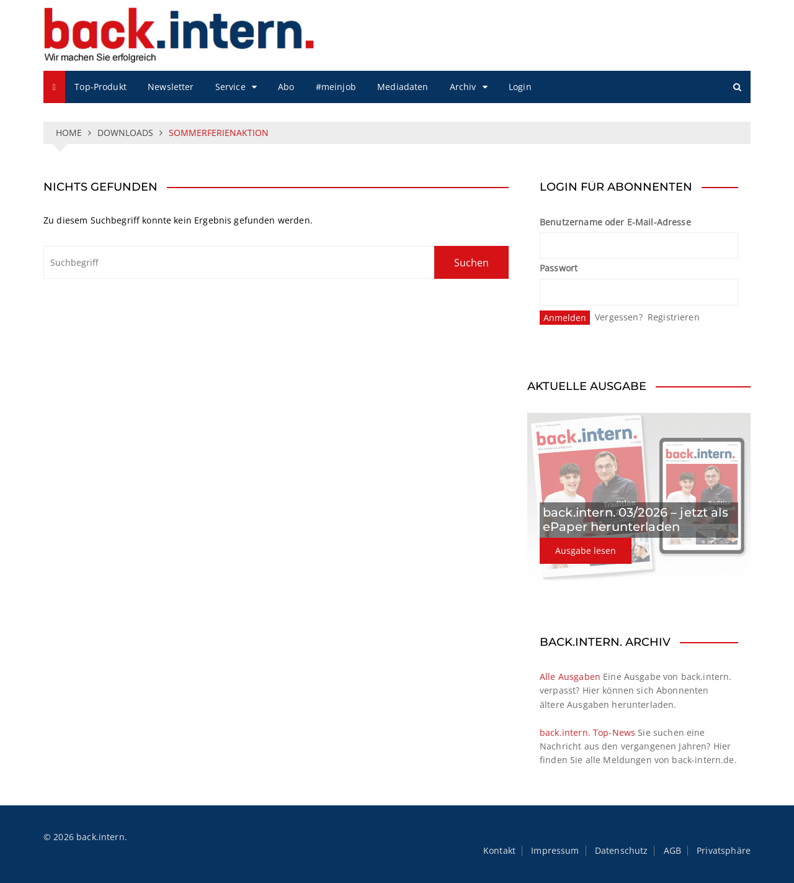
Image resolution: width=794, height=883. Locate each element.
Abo (286, 87)
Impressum (555, 851)
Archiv (463, 87)
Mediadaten (403, 87)
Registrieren (674, 317)
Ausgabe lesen (585, 550)
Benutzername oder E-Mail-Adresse (615, 222)
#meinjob (336, 87)
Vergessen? (619, 317)
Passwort (559, 268)
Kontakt (499, 851)
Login (520, 87)
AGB (672, 851)
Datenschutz (621, 851)
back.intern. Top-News (587, 732)
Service (230, 87)
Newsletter (171, 87)
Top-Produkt (100, 87)
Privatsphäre (724, 851)
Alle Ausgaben (570, 676)
